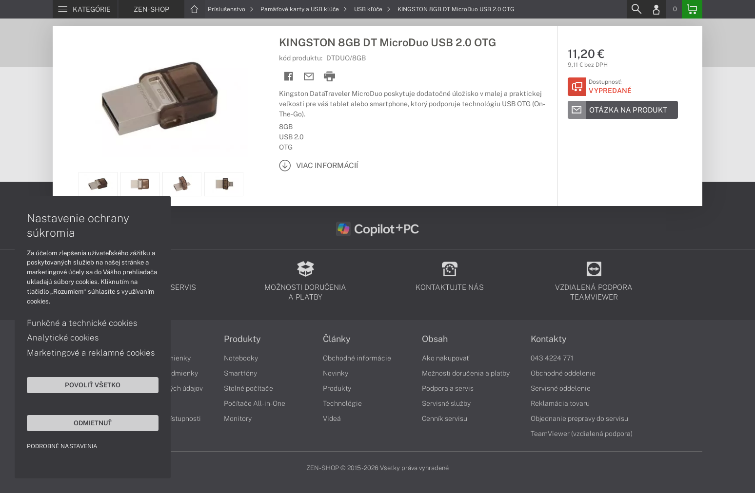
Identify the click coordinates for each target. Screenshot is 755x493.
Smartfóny (240, 373)
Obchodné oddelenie (563, 373)
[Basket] (692, 9)
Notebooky (241, 358)
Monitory (238, 418)
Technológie (342, 403)
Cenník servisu (444, 418)
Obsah (435, 339)
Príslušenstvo (231, 9)
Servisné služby (446, 403)
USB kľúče (372, 9)
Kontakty (549, 339)
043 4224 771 (552, 358)
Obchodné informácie (357, 358)
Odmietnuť (93, 423)
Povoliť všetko (92, 385)
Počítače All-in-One (254, 403)
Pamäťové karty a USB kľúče (303, 9)
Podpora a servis (448, 388)
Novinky (335, 373)
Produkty (242, 339)
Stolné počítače (248, 388)
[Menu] (85, 9)
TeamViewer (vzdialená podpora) (582, 433)
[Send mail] (308, 76)
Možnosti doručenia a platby (466, 373)
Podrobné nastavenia (62, 446)
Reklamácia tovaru (560, 403)
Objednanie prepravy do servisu (579, 418)
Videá (332, 418)
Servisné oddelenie (561, 388)
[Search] (636, 9)
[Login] (656, 9)
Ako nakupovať (445, 358)
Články (337, 339)
